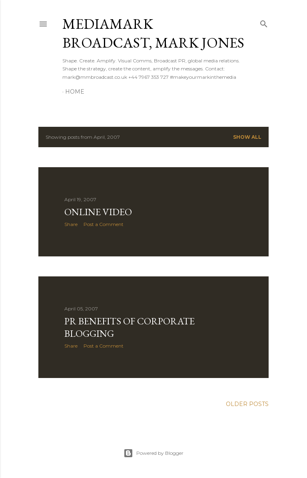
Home (74, 91)
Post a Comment (104, 224)
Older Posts (247, 404)
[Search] (264, 22)
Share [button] (71, 224)
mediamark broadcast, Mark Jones (153, 33)
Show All (247, 137)
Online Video (98, 212)
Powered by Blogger (153, 453)
